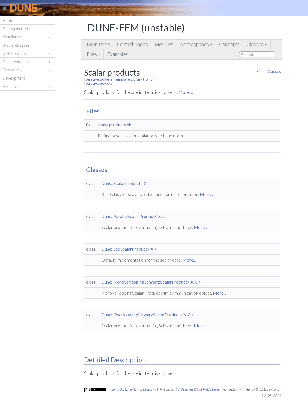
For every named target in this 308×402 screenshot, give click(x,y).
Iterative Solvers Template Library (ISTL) (119, 79)
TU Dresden (184, 389)
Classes (257, 45)
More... (185, 92)
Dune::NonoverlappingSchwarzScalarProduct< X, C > (151, 281)
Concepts (229, 44)
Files (94, 55)
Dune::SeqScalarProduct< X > (129, 248)
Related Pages (132, 44)
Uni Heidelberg (208, 389)
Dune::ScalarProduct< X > (125, 183)
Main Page (98, 44)
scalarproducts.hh (114, 124)
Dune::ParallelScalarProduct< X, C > (135, 216)
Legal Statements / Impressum (133, 389)
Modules (164, 44)
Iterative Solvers (98, 83)
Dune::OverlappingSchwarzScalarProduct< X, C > (147, 314)
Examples (117, 54)
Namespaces (196, 45)
